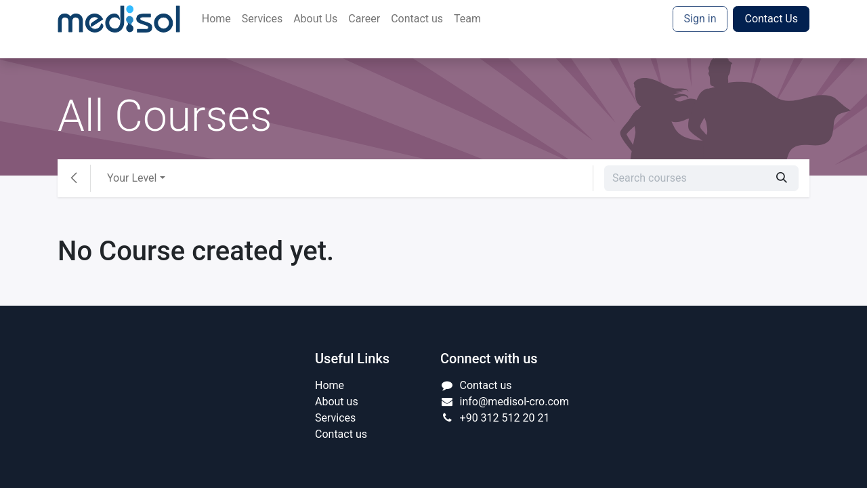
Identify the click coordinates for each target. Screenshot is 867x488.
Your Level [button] (131, 177)
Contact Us (771, 18)
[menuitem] (216, 19)
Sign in (700, 18)
